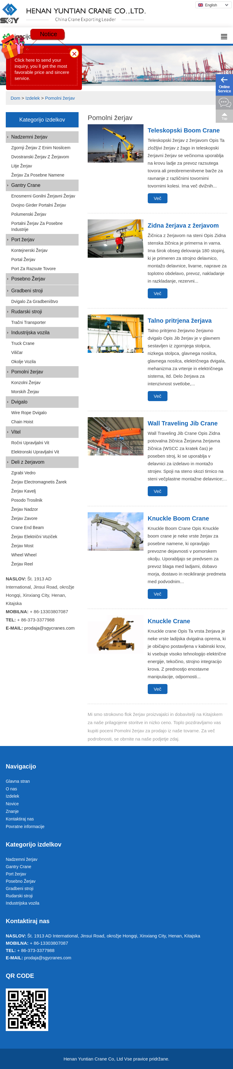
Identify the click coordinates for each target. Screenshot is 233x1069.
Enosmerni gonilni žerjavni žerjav (43, 196)
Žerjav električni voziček (34, 536)
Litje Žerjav (21, 165)
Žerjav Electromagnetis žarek (39, 482)
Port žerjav (22, 239)
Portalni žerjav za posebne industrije (37, 226)
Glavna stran (18, 781)
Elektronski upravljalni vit (35, 451)
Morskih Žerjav (25, 391)
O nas (11, 788)
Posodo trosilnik (26, 500)
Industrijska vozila (30, 332)
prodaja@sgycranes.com (49, 628)
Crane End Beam (27, 527)
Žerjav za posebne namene (37, 175)
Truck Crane (23, 343)
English (207, 5)
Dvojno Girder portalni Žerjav (38, 205)
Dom (15, 98)
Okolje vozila (23, 361)
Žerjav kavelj (23, 491)
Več (157, 198)
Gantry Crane (25, 185)
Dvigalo (19, 401)
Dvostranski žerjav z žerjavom (40, 156)
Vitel (16, 432)
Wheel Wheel (23, 554)
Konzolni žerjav (26, 382)
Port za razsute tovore (33, 268)
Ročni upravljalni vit (30, 442)
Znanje (12, 811)
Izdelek (32, 98)
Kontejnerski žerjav (29, 250)
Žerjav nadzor (24, 509)
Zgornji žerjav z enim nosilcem (40, 147)
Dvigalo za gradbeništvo (34, 301)
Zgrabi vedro (23, 472)
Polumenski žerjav (28, 214)
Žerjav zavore (24, 518)
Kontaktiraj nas (20, 818)
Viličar (17, 352)
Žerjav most (22, 545)
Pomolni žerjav (60, 98)
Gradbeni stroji (27, 290)
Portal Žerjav (23, 259)
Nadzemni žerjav (29, 136)
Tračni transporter (28, 322)
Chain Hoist (22, 421)
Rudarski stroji (26, 311)
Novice (12, 803)
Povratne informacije (25, 826)
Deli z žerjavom (27, 462)
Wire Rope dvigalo (29, 412)
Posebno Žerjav (28, 278)
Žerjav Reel (22, 564)
